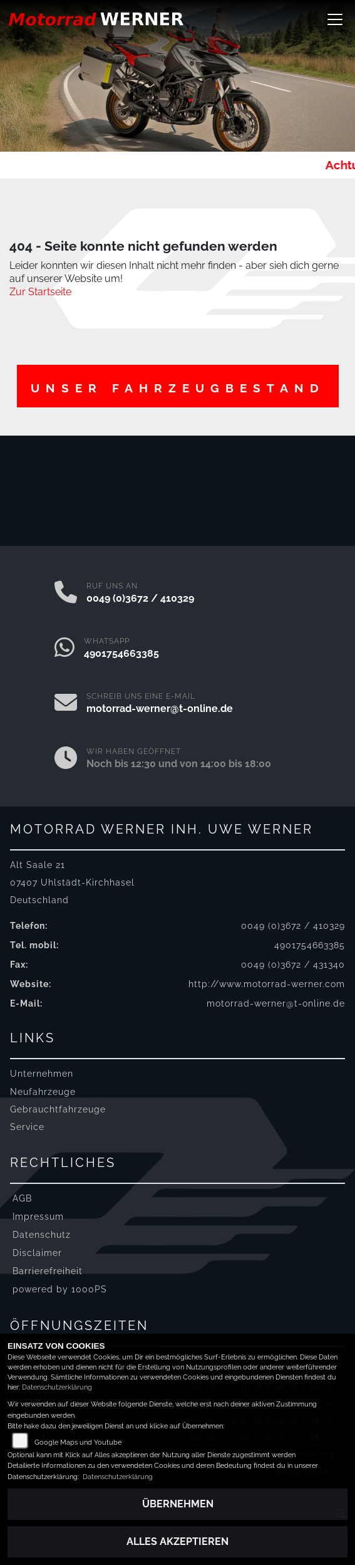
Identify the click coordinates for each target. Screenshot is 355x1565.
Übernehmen (178, 1504)
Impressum (38, 1216)
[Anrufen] (65, 593)
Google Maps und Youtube (77, 1442)
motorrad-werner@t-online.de (159, 708)
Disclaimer (37, 1252)
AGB (22, 1198)
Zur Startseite (40, 292)
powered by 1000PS (60, 1289)
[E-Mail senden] (65, 703)
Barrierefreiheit (48, 1270)
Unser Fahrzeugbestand (178, 388)
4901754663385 (121, 653)
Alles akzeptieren (177, 1541)
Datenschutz (42, 1234)
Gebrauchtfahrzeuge (58, 1109)
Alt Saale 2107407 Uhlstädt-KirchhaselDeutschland (72, 882)
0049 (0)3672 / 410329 (140, 598)
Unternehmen (41, 1073)
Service (27, 1126)
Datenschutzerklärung (57, 1387)
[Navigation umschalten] (334, 19)
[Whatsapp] (64, 648)
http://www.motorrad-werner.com (266, 983)
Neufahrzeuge (43, 1091)
